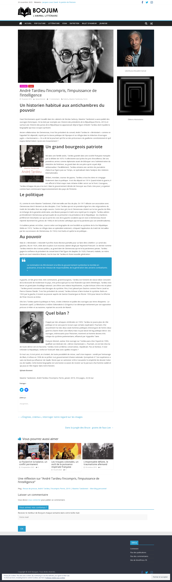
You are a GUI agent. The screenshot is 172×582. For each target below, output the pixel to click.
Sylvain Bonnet (40, 99)
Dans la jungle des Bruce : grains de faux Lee (89, 427)
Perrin (85, 99)
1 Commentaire (53, 99)
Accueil (28, 23)
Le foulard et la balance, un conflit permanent (33, 463)
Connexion (134, 548)
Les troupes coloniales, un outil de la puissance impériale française (64, 464)
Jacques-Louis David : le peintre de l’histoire (59, 2)
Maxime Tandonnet (75, 99)
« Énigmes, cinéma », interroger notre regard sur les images (50, 417)
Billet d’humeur (89, 23)
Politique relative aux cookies (55, 578)
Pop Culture (40, 23)
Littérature (54, 23)
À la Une (24, 86)
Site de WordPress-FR (138, 560)
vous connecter (34, 500)
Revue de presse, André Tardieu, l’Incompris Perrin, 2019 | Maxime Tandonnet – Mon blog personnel (64, 488)
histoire (65, 99)
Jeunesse (103, 23)
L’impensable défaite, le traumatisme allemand (96, 463)
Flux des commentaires (139, 556)
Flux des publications (138, 552)
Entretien (74, 23)
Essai (64, 23)
